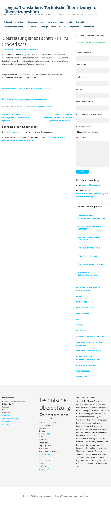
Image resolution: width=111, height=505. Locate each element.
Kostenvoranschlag (36, 22)
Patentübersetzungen (88, 256)
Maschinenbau (82, 313)
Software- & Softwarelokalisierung (89, 273)
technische (9, 49)
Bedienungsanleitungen (11, 418)
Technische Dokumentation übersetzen (90, 227)
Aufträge (44, 26)
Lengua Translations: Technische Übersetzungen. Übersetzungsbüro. (50, 9)
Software (5, 424)
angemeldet (15, 132)
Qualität (80, 325)
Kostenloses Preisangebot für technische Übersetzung (26, 88)
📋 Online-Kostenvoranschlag (90, 35)
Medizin (42, 457)
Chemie (79, 296)
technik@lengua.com (91, 185)
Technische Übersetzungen (88, 351)
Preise (70, 22)
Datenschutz (88, 26)
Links (53, 26)
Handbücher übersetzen (89, 248)
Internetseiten (7, 421)
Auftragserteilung (56, 22)
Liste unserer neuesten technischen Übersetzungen (24, 99)
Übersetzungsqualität (13, 26)
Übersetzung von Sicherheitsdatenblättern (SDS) (92, 216)
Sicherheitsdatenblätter (14, 22)
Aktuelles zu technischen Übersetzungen (34, 106)
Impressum (74, 26)
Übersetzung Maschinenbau (90, 264)
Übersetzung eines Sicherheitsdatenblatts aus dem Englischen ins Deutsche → (58, 117)
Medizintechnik (44, 460)
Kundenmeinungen (84, 308)
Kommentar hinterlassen (27, 49)
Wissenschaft (82, 377)
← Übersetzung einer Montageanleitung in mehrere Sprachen (15, 117)
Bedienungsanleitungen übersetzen (89, 238)
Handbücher (6, 416)
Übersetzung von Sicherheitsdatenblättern (88, 358)
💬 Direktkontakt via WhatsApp (90, 42)
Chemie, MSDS (44, 434)
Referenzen (31, 26)
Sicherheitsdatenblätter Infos (90, 336)
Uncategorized (83, 371)
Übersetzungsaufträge (86, 365)
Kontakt (62, 26)
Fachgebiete (81, 22)
